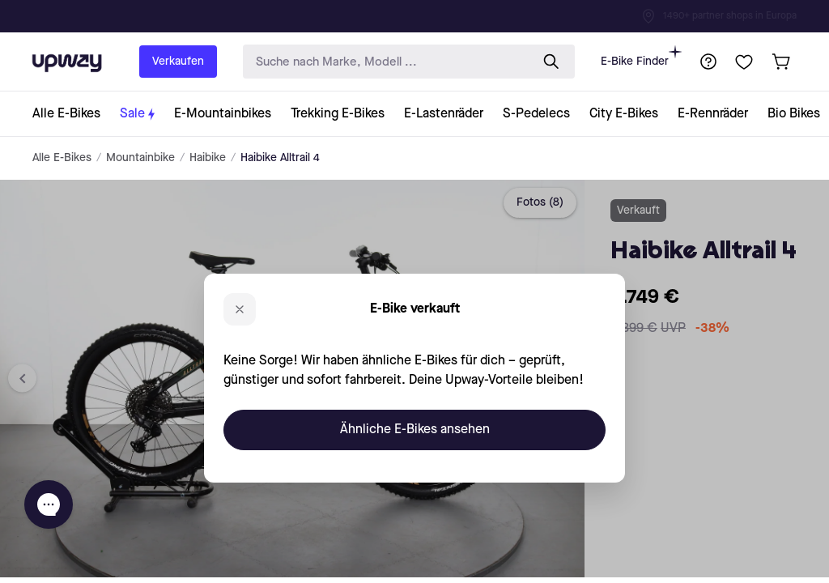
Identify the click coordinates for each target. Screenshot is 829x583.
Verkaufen (178, 61)
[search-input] (383, 62)
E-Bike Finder (641, 56)
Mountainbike (140, 158)
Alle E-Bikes (61, 158)
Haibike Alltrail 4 (280, 158)
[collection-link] (71, 113)
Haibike (207, 158)
